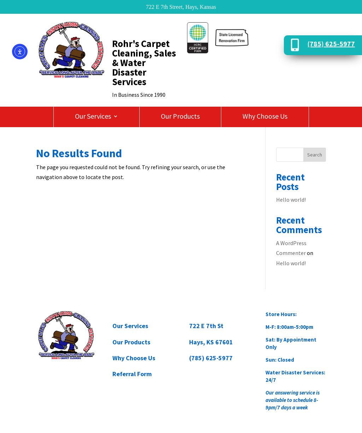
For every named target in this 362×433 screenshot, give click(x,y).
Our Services (93, 117)
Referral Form (132, 374)
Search (314, 155)
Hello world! (291, 199)
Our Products (180, 117)
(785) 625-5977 (331, 43)
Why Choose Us (265, 117)
